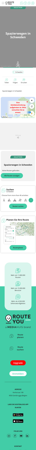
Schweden (18, 72)
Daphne (9, 66)
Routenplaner (18, 248)
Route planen (17, 336)
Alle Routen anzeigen (11, 176)
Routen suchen (18, 206)
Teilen (7, 81)
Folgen (15, 81)
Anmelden (18, 373)
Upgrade (18, 362)
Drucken (24, 81)
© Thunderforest (16, 117)
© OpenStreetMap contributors (27, 117)
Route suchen (17, 348)
